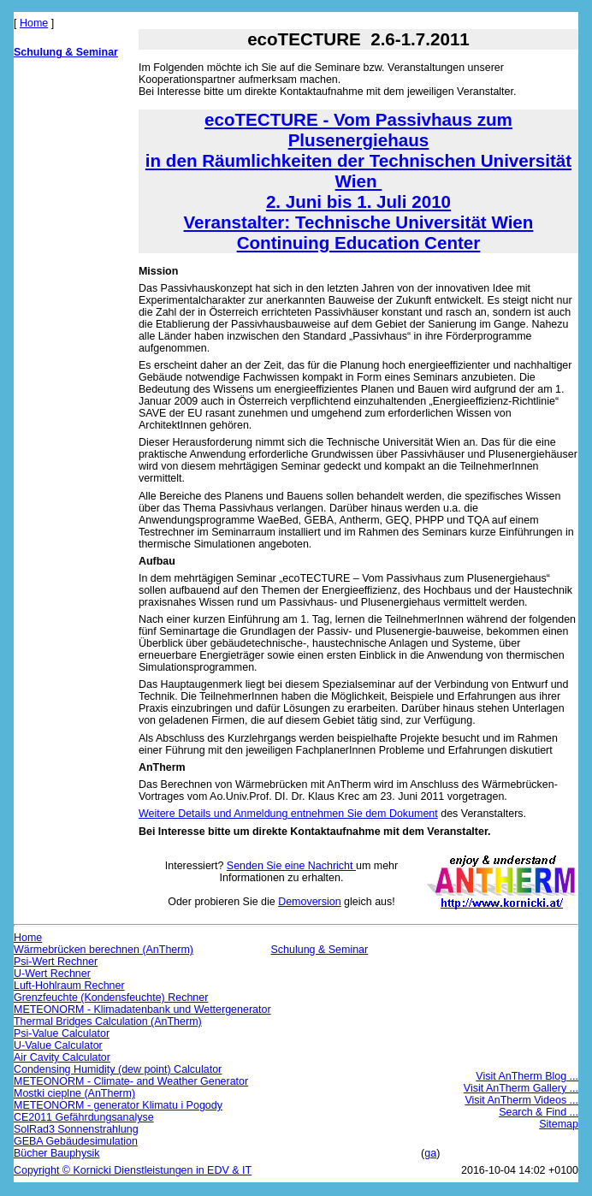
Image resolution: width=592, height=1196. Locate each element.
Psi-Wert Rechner (56, 962)
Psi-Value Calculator (62, 1033)
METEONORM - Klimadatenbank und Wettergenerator (142, 1009)
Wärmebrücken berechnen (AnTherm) (103, 950)
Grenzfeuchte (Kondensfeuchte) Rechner (111, 998)
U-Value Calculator (58, 1045)
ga (430, 1153)
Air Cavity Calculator (62, 1057)
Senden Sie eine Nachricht (291, 866)
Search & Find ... (538, 1112)
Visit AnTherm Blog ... (527, 1076)
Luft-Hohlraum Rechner (69, 986)
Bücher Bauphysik (57, 1153)
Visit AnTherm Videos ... (521, 1100)
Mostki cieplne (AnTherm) (74, 1093)
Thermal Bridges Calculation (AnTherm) (108, 1021)
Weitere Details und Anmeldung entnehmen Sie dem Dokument (288, 814)
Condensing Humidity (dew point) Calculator (118, 1069)
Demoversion (309, 902)
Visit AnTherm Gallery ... (521, 1088)
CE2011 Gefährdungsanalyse (84, 1117)
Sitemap (558, 1124)
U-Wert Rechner (52, 974)
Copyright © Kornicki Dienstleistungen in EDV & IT (133, 1170)
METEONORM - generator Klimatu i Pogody (118, 1105)
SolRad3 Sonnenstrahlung (76, 1129)
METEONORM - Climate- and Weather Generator (131, 1081)
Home (34, 23)
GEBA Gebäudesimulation (76, 1141)
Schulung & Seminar (66, 52)
